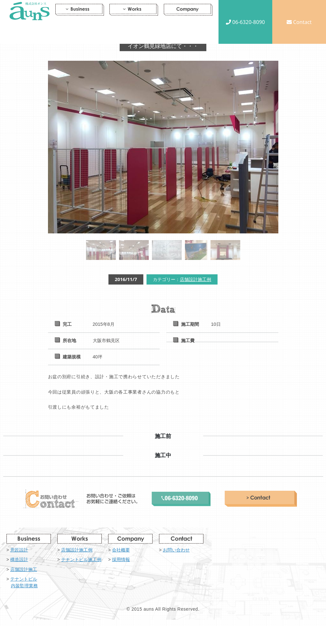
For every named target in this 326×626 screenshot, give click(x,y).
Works (133, 11)
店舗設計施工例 (195, 279)
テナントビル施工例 (81, 559)
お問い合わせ (176, 550)
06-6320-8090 (245, 22)
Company (188, 11)
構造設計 (19, 559)
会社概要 (121, 550)
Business (79, 11)
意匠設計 (19, 550)
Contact (299, 22)
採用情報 (121, 559)
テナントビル (33, 583)
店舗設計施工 (23, 569)
